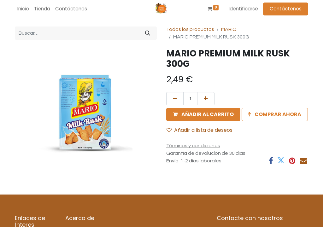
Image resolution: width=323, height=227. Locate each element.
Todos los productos (190, 29)
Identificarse (243, 8)
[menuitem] (23, 9)
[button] (203, 114)
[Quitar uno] (175, 98)
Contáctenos (286, 8)
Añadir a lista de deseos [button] (199, 130)
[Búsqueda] (147, 33)
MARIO (229, 29)
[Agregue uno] (205, 98)
